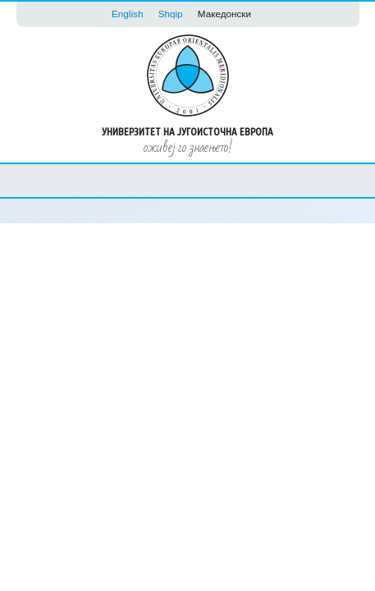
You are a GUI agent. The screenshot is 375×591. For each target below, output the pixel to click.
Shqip (170, 13)
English (127, 13)
